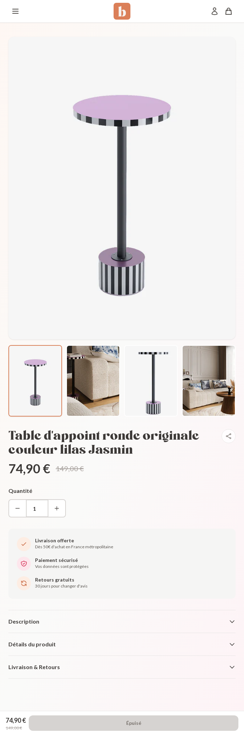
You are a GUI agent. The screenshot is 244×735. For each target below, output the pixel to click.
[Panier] (229, 11)
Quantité (20, 490)
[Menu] (15, 11)
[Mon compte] (215, 11)
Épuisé (133, 723)
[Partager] (229, 436)
